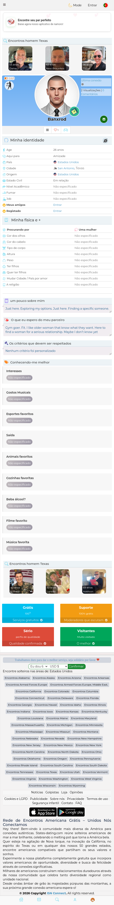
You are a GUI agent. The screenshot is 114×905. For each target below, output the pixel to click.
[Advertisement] (57, 22)
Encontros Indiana (18, 711)
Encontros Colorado (57, 691)
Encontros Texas (46, 772)
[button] (4, 4)
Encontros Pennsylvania (85, 758)
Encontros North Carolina (29, 751)
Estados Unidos (68, 162)
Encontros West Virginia (86, 778)
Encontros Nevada (52, 738)
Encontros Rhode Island (22, 765)
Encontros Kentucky (94, 711)
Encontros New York (88, 745)
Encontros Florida (87, 698)
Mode (75, 5)
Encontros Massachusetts (28, 725)
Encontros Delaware (60, 698)
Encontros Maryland (83, 718)
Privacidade (75, 799)
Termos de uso (97, 799)
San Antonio (66, 168)
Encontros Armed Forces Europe (26, 684)
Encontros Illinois (95, 704)
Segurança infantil (45, 803)
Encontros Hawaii (46, 704)
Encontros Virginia (24, 778)
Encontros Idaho (70, 704)
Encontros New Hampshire (85, 738)
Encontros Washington (53, 778)
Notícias (37, 792)
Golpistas (52, 792)
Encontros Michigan (59, 725)
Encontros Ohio (91, 751)
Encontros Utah (70, 772)
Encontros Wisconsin (42, 785)
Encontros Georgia (20, 704)
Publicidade (39, 799)
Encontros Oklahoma (27, 758)
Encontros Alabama (17, 677)
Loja (64, 792)
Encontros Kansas (67, 711)
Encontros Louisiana (30, 718)
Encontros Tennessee (19, 772)
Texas (80, 168)
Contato (67, 803)
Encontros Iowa (43, 711)
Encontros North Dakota (63, 751)
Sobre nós (57, 799)
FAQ (78, 803)
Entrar (92, 5)
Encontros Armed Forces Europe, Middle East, (79, 684)
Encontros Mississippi (29, 731)
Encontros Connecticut (29, 698)
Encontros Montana (85, 731)
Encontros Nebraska (25, 738)
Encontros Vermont (95, 772)
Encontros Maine (57, 718)
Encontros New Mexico (58, 745)
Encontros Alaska (44, 677)
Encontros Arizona (69, 677)
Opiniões (76, 792)
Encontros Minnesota (89, 725)
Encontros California (28, 691)
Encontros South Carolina (57, 765)
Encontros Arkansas (96, 677)
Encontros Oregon (55, 758)
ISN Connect (56, 893)
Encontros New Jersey (27, 745)
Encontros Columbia (85, 691)
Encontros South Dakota (91, 765)
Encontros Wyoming (72, 785)
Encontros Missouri (58, 731)
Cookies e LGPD (16, 799)
